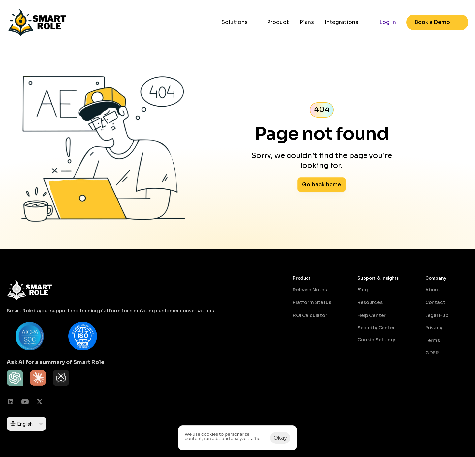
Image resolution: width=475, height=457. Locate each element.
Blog (362, 290)
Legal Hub (437, 315)
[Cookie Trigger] (376, 339)
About (432, 290)
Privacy (433, 328)
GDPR (432, 353)
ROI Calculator (310, 315)
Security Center (376, 328)
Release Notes (310, 290)
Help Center (371, 315)
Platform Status (312, 302)
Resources (369, 302)
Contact (435, 302)
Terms (432, 340)
